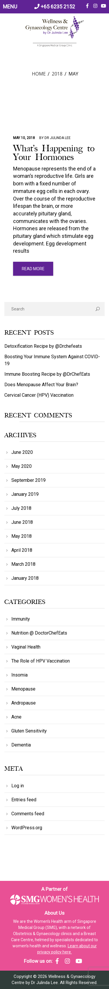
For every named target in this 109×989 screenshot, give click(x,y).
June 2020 (22, 452)
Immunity (20, 619)
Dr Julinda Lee (57, 138)
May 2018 (21, 536)
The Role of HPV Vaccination (40, 661)
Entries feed (23, 799)
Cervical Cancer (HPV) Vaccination (39, 395)
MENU (10, 6)
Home (39, 74)
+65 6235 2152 (54, 6)
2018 (57, 74)
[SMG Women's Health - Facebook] (57, 961)
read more (33, 268)
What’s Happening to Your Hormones (53, 152)
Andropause (23, 703)
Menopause (23, 689)
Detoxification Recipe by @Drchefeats (43, 346)
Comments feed (27, 813)
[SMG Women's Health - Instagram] (67, 961)
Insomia (19, 675)
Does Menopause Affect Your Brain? (41, 384)
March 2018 (23, 564)
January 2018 (25, 578)
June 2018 (22, 522)
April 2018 (21, 550)
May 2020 (21, 466)
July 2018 (21, 508)
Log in (17, 785)
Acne (16, 717)
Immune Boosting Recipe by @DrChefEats (47, 374)
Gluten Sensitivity (29, 731)
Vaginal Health (25, 647)
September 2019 (28, 480)
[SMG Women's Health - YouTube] (79, 961)
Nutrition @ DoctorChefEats (39, 633)
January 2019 (25, 494)
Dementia (21, 745)
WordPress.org (26, 827)
